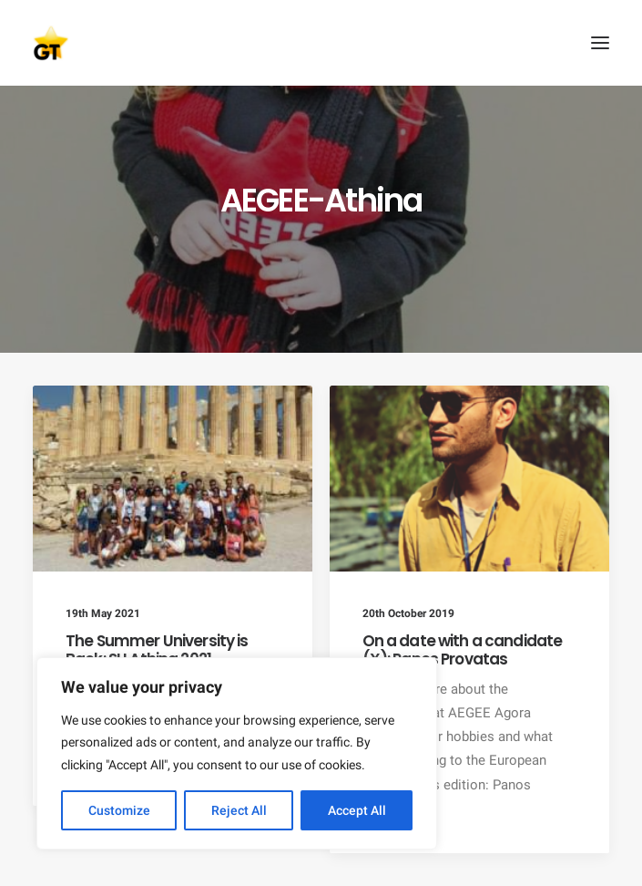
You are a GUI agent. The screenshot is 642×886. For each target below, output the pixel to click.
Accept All (357, 810)
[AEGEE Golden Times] (321, 43)
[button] (600, 43)
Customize (119, 810)
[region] (236, 753)
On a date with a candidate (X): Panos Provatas (462, 650)
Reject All (239, 810)
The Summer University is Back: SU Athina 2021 (157, 650)
